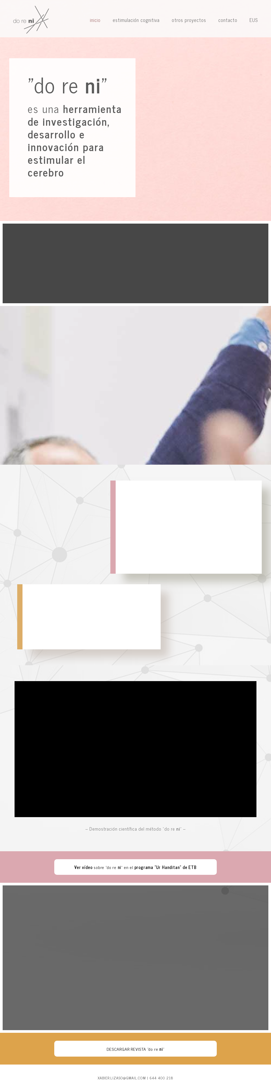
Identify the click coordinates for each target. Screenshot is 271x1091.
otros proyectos (189, 20)
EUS (254, 20)
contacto (227, 20)
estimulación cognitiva (136, 20)
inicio (95, 20)
